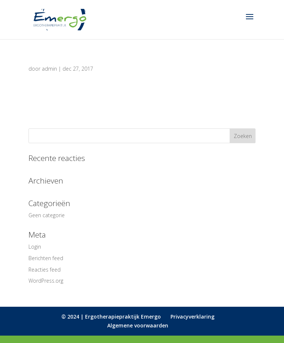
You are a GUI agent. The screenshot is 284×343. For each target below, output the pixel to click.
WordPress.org (45, 280)
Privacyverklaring (192, 316)
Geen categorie (46, 215)
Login (34, 246)
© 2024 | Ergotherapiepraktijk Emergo (111, 316)
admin (49, 68)
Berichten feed (45, 258)
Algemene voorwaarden (137, 325)
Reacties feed (44, 269)
